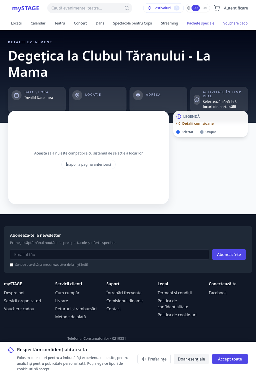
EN (205, 8)
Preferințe (154, 359)
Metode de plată (70, 317)
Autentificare (236, 8)
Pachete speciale (200, 23)
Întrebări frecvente (124, 293)
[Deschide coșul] (217, 8)
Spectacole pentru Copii (132, 23)
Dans (100, 23)
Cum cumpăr (67, 293)
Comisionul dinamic (125, 301)
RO (196, 8)
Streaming (169, 23)
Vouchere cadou (236, 23)
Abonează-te (229, 254)
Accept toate (230, 359)
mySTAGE (25, 8)
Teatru (59, 23)
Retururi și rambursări (76, 309)
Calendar (38, 23)
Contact (113, 309)
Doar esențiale (191, 359)
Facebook (218, 293)
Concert (80, 23)
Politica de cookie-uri (177, 315)
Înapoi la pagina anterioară (88, 164)
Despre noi (14, 293)
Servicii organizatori (22, 301)
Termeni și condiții (175, 293)
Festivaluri (164, 8)
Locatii (16, 23)
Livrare (61, 301)
